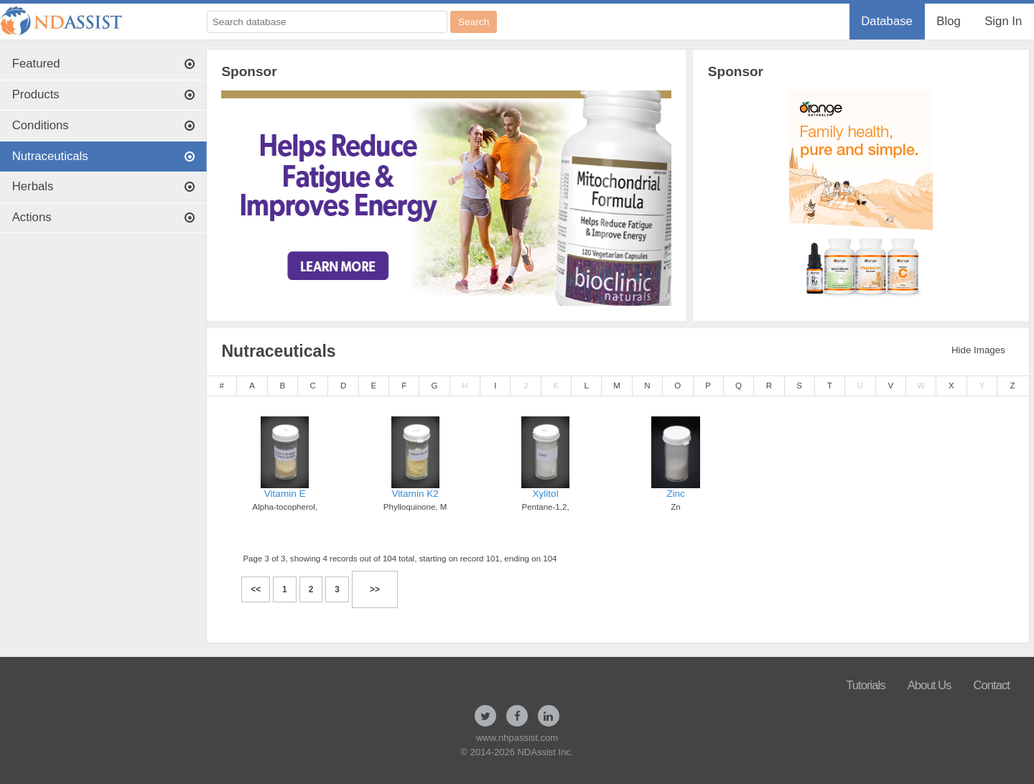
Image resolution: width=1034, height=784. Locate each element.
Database (887, 21)
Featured (103, 63)
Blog (948, 21)
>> (375, 589)
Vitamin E (285, 493)
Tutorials (865, 685)
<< (256, 589)
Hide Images (978, 350)
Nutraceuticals (103, 156)
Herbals (103, 186)
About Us (929, 685)
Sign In (1003, 21)
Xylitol (545, 493)
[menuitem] (887, 21)
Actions (103, 217)
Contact (991, 685)
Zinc (675, 493)
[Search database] (327, 22)
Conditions (103, 125)
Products (103, 94)
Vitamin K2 (415, 493)
